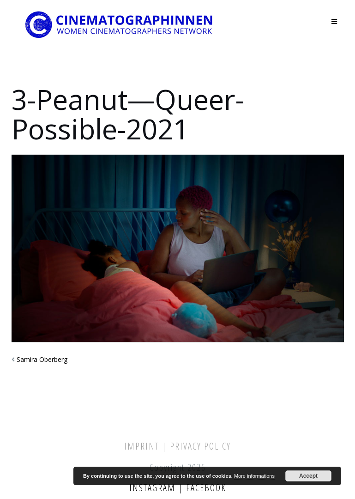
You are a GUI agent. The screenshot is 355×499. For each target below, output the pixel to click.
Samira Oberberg (42, 359)
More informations (254, 476)
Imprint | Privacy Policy (177, 446)
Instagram (153, 487)
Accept (308, 476)
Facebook (204, 487)
